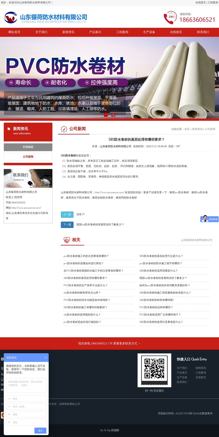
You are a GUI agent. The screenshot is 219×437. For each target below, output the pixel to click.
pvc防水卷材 (182, 192)
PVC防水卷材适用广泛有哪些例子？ (160, 314)
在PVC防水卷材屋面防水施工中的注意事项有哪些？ (94, 270)
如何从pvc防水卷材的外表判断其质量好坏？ (164, 285)
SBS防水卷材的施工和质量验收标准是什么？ (165, 292)
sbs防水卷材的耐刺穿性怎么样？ (82, 292)
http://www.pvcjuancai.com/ (109, 192)
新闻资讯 (197, 129)
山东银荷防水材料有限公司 (115, 146)
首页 (187, 129)
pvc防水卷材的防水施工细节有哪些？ (160, 263)
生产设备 (182, 377)
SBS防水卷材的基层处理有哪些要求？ (85, 278)
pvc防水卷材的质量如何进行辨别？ (84, 263)
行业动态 (28, 147)
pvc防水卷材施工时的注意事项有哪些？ (86, 256)
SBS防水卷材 (68, 155)
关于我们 (182, 368)
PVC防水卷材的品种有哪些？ (156, 307)
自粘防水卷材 (105, 197)
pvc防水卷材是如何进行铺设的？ (82, 322)
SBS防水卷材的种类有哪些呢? (156, 300)
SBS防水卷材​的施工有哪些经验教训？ (85, 307)
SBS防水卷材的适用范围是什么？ (158, 270)
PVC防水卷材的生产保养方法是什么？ (86, 285)
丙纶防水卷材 (129, 197)
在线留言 (200, 2)
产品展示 (182, 372)
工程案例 (213, 2)
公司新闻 (28, 156)
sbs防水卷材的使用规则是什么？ (82, 314)
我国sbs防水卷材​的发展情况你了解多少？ (100, 224)
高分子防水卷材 (80, 197)
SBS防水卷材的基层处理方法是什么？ (161, 256)
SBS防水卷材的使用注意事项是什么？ (161, 322)
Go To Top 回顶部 (109, 430)
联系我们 (182, 382)
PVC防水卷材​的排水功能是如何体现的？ (87, 300)
